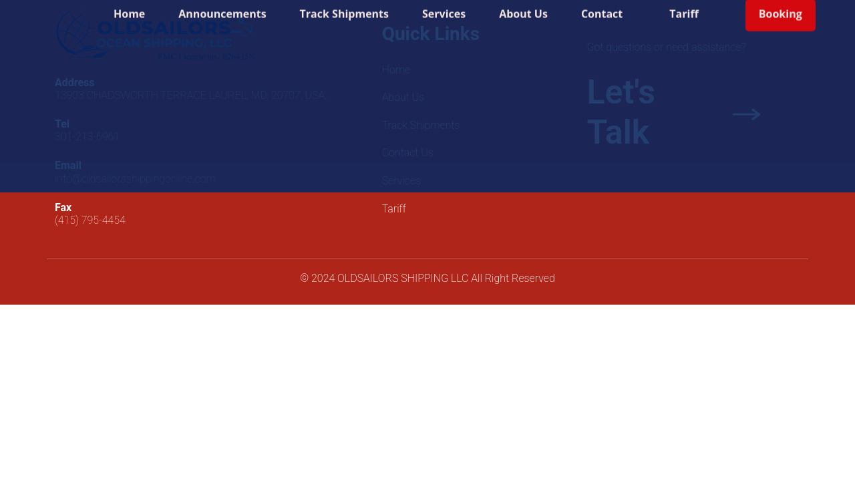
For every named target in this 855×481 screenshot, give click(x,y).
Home (129, 9)
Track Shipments (344, 9)
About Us (523, 9)
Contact (602, 9)
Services (444, 9)
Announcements (222, 9)
